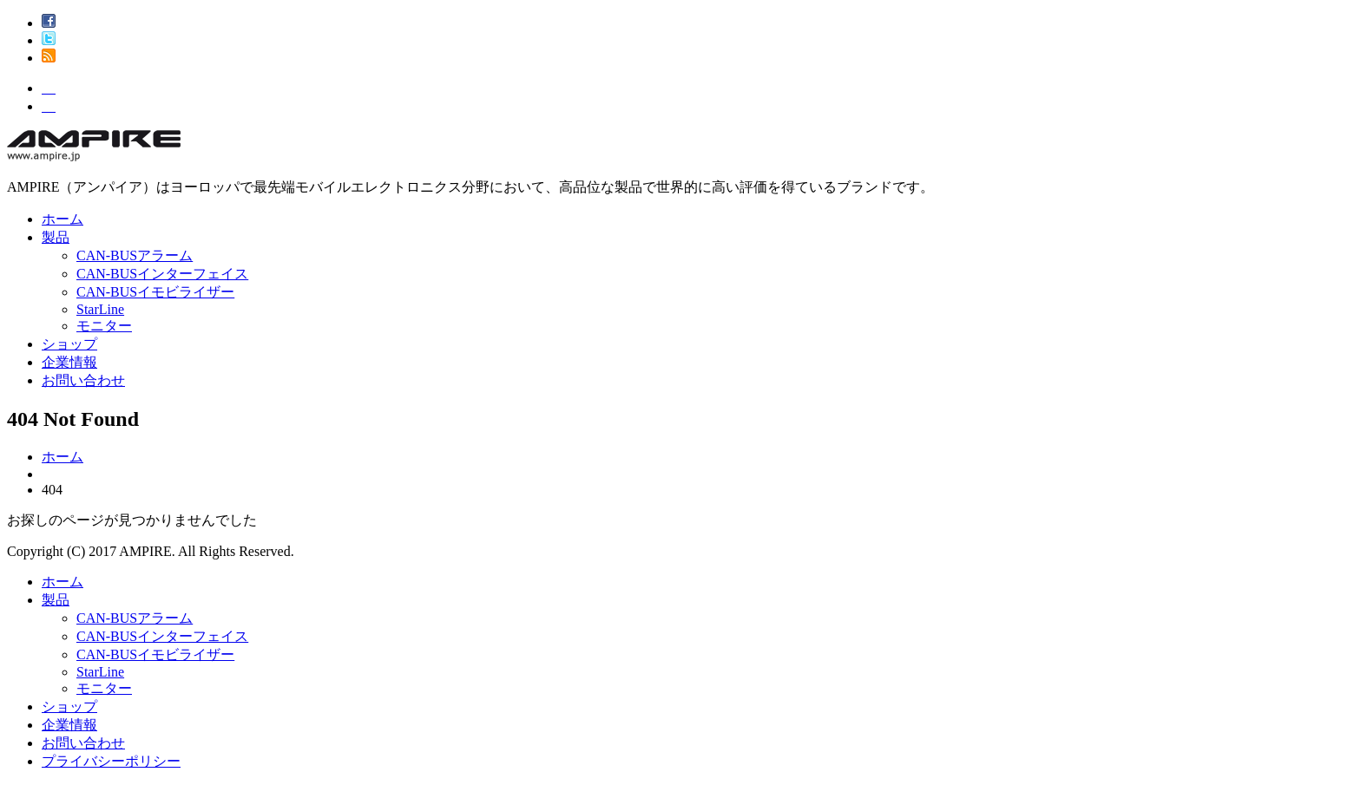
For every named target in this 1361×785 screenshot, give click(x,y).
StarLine (100, 309)
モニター (104, 325)
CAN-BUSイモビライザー (155, 292)
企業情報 (69, 362)
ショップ (69, 344)
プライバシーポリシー (111, 761)
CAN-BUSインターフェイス (162, 273)
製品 (55, 237)
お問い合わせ (83, 380)
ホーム (62, 219)
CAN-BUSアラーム (134, 255)
